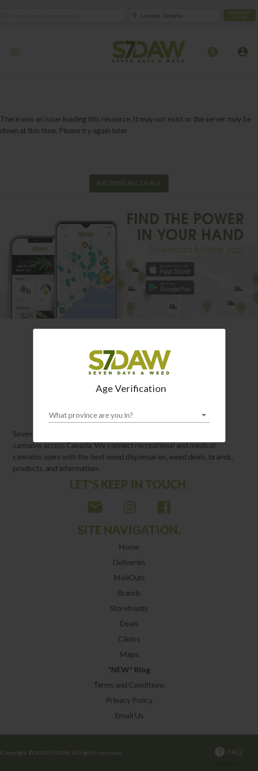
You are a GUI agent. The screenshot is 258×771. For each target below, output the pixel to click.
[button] (129, 415)
